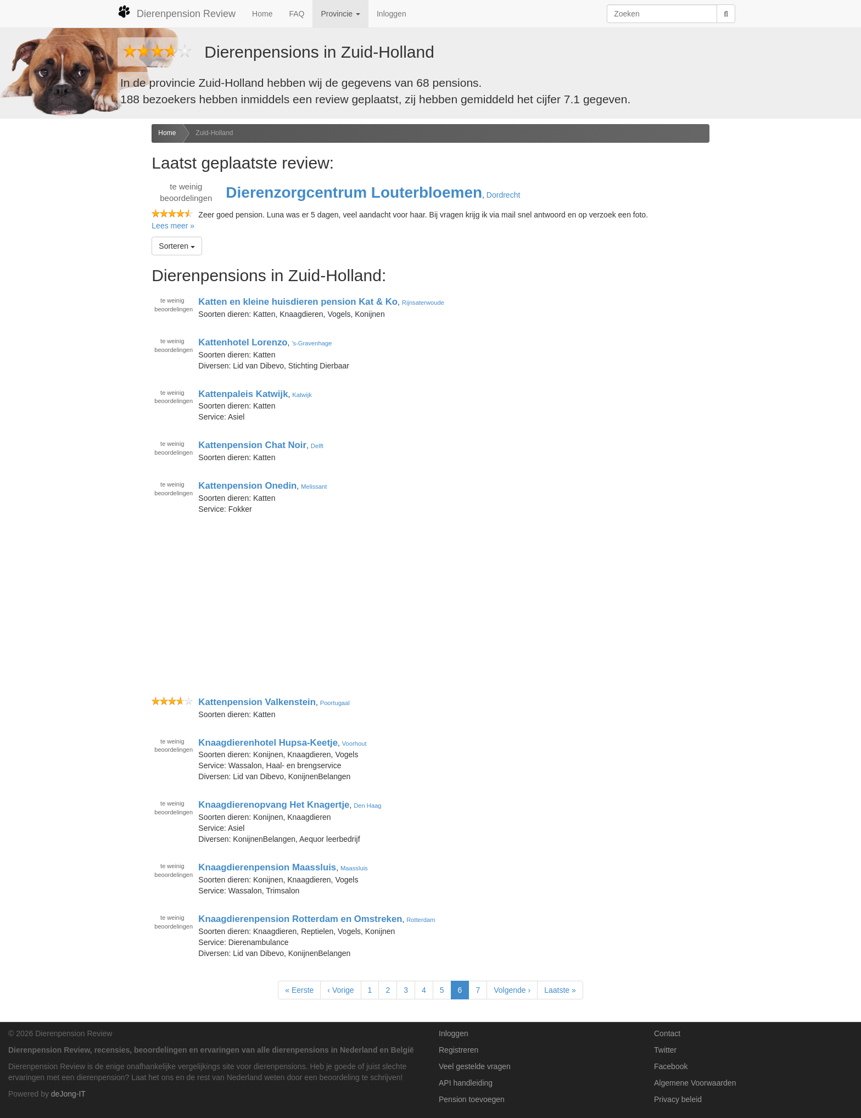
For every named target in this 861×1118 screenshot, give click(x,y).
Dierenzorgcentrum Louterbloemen (354, 192)
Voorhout (354, 743)
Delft (317, 446)
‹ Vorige (340, 990)
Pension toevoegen (472, 1099)
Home (262, 13)
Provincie (340, 13)
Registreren (458, 1050)
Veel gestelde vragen (475, 1066)
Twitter (665, 1050)
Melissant (314, 486)
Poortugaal (335, 703)
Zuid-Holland (214, 133)
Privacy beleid (678, 1099)
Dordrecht (503, 195)
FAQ (296, 13)
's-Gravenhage (312, 343)
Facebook (670, 1066)
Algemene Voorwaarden (695, 1082)
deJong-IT (68, 1093)
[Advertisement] (71, 297)
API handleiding (466, 1082)
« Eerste (299, 990)
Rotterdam (420, 919)
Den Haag (367, 805)
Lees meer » (173, 225)
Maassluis (354, 868)
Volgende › (512, 990)
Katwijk (301, 394)
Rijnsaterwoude (423, 302)
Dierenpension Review (177, 12)
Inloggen (391, 13)
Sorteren (177, 246)
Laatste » (560, 990)
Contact (667, 1033)
